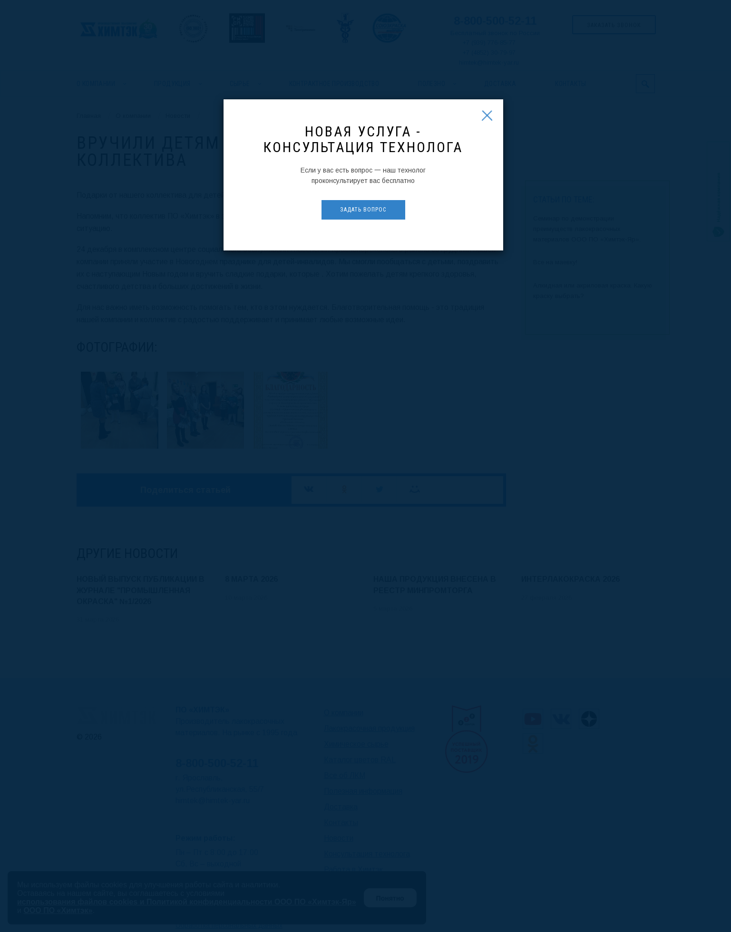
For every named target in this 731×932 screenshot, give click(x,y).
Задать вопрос (363, 209)
